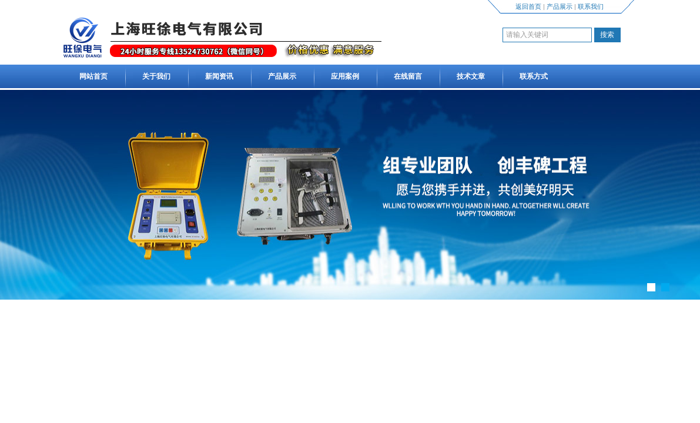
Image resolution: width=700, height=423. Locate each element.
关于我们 (156, 76)
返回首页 (528, 6)
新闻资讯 (219, 76)
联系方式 (534, 76)
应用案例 (345, 76)
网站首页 (93, 76)
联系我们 (591, 6)
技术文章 (471, 76)
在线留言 (408, 76)
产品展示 (559, 6)
